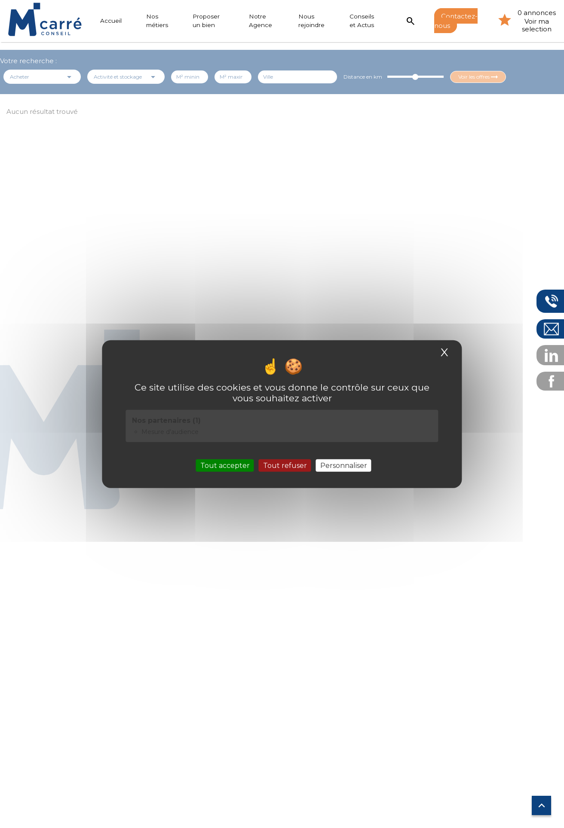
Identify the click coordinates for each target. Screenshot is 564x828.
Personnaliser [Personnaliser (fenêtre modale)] (343, 465)
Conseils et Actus (361, 20)
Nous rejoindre (312, 20)
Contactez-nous (456, 21)
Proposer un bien (206, 20)
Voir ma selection (537, 25)
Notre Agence (260, 20)
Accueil (111, 20)
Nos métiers (157, 20)
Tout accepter (225, 465)
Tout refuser (285, 465)
